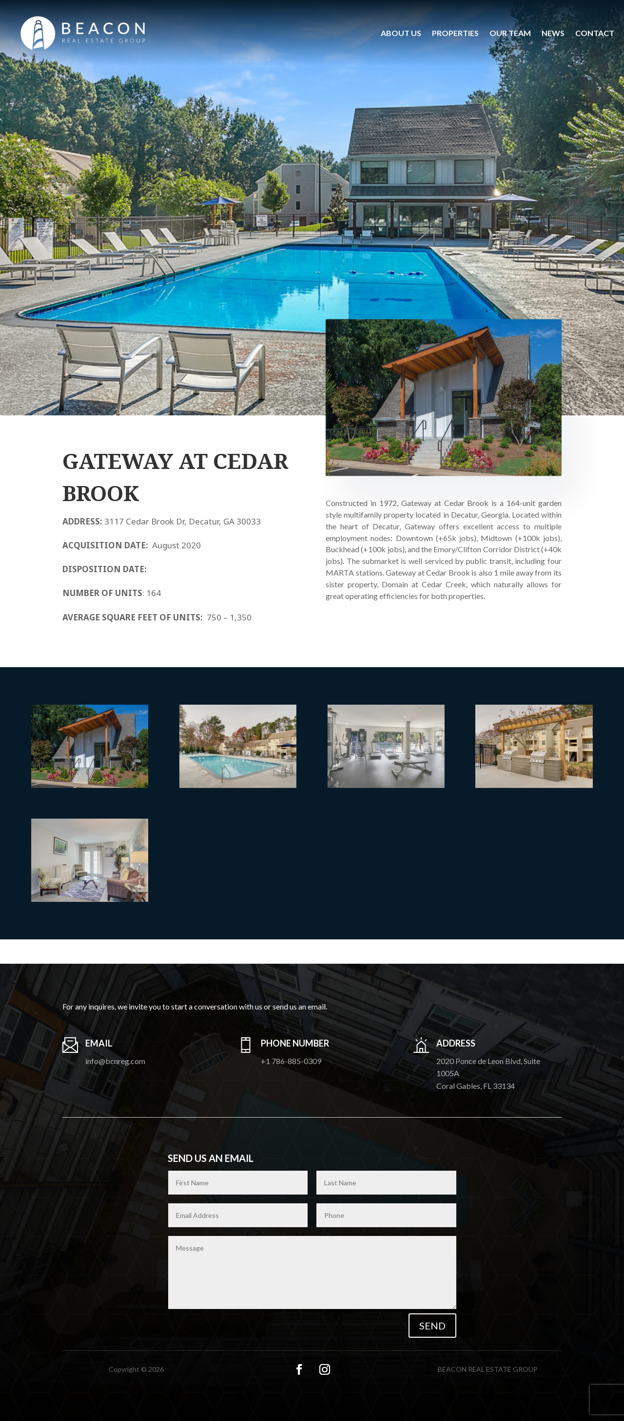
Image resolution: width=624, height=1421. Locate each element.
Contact (594, 32)
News (553, 32)
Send (432, 1325)
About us (401, 32)
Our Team (510, 32)
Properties (455, 32)
